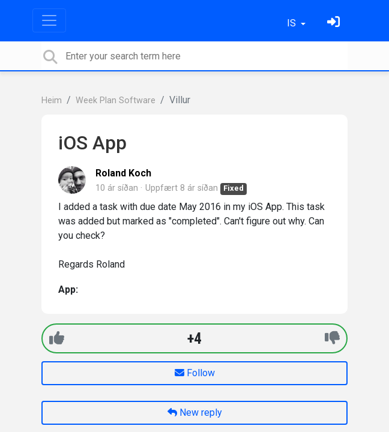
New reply (194, 412)
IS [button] (292, 23)
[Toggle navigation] (49, 20)
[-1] (332, 338)
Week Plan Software (115, 100)
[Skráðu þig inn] (335, 23)
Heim (51, 100)
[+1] (56, 338)
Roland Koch (123, 173)
